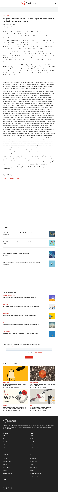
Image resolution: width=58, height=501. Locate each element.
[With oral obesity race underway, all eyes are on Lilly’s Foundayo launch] (52, 243)
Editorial (5, 240)
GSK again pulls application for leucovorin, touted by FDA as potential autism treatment (21, 262)
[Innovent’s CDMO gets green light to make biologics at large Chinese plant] (42, 373)
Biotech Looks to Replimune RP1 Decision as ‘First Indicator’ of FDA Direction (19, 315)
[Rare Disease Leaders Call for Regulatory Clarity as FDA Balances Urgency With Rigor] (52, 334)
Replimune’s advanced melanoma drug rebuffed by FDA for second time (18, 232)
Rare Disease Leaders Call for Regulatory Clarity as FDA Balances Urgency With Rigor (21, 333)
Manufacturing (34, 382)
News (4, 15)
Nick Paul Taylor (43, 387)
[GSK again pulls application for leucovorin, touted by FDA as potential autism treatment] (52, 264)
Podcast (5, 405)
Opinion (4, 252)
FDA (8, 15)
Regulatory (6, 261)
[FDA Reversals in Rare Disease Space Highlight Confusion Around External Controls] (52, 325)
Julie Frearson (5, 255)
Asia (18, 178)
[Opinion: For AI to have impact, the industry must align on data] (52, 254)
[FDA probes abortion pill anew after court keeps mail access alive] (15, 373)
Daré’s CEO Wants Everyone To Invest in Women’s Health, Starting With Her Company (21, 306)
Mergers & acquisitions (9, 295)
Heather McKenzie (6, 234)
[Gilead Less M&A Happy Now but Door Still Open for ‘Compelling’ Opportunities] (52, 298)
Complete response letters (10, 231)
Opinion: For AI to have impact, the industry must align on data (16, 253)
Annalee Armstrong (6, 298)
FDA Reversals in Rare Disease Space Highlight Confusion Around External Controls (21, 324)
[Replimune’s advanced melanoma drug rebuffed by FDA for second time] (52, 234)
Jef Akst (4, 243)
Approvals (11, 178)
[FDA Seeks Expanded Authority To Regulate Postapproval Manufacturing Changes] (42, 396)
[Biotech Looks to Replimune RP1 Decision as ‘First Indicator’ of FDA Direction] (52, 316)
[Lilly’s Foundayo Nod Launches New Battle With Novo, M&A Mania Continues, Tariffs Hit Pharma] (15, 396)
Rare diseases (6, 331)
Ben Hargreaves (6, 316)
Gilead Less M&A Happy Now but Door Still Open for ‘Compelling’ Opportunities (19, 297)
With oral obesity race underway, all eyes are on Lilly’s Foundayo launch (18, 241)
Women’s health (7, 304)
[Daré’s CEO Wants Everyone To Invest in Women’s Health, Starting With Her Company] (52, 307)
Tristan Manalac (6, 264)
